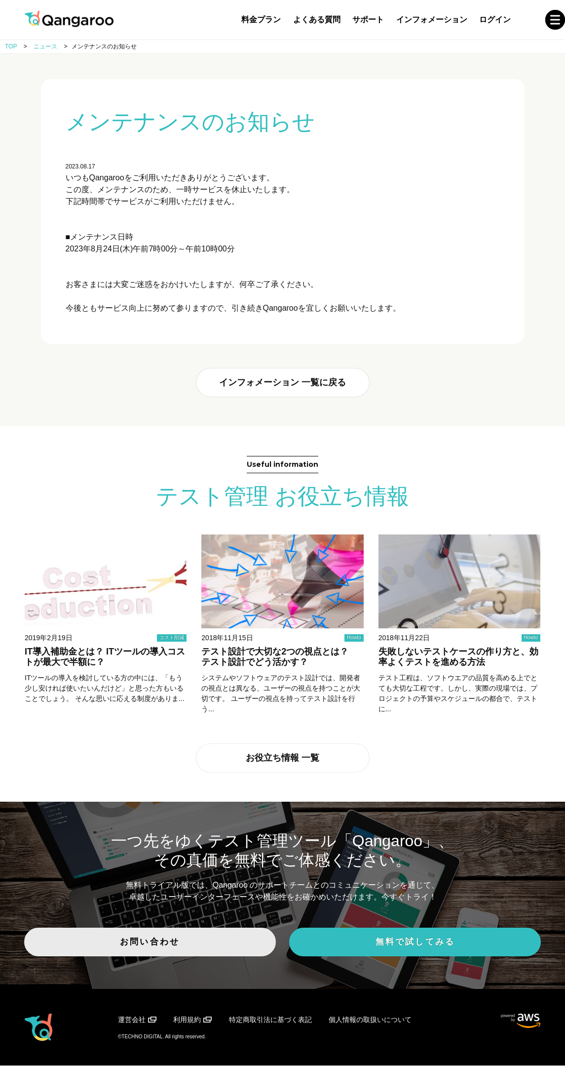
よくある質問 (316, 19)
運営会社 (132, 1021)
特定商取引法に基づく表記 (270, 1021)
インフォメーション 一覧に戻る (282, 383)
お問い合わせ (187, 945)
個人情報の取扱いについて (370, 1021)
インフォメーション (431, 19)
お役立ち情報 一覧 (282, 760)
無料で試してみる (377, 945)
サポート (368, 19)
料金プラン (261, 19)
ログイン (495, 19)
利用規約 (187, 1021)
